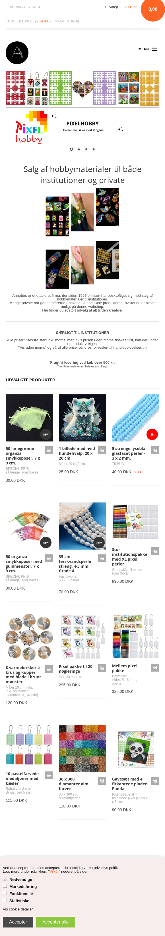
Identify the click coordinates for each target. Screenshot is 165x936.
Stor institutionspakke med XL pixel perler (129, 556)
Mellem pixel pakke (124, 668)
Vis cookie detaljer (18, 909)
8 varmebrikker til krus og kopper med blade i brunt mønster (24, 674)
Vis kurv (130, 7)
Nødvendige (20, 879)
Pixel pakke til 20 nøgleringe (75, 669)
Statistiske (19, 901)
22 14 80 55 (43, 21)
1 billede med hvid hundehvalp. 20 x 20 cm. (77, 453)
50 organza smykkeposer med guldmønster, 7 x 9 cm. (24, 563)
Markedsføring (23, 886)
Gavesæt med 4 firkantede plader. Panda (130, 783)
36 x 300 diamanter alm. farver (74, 783)
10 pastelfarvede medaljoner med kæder (22, 778)
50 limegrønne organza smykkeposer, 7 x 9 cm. (23, 455)
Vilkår (54, 871)
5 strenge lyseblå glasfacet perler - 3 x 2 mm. (128, 453)
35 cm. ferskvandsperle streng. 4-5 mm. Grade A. (75, 563)
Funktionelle (21, 893)
